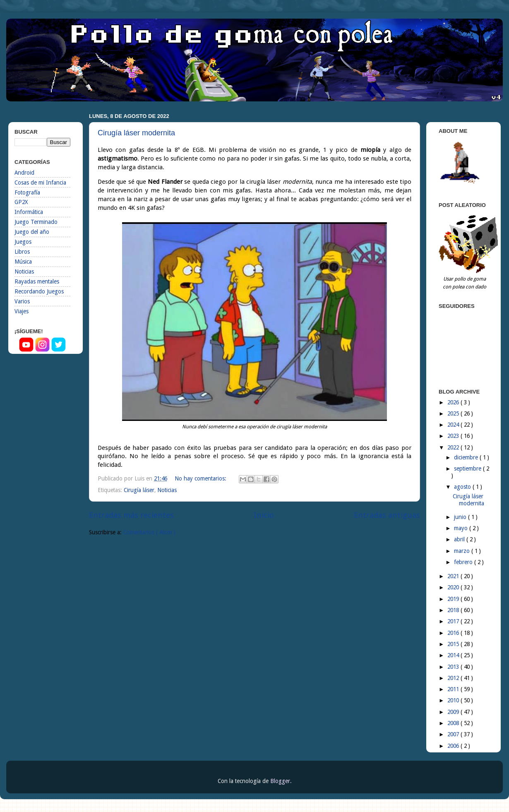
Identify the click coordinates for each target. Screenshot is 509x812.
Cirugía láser (139, 490)
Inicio (264, 515)
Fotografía (27, 192)
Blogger (280, 781)
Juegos (22, 241)
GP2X (21, 202)
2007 (454, 734)
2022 (454, 447)
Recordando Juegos (39, 291)
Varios (22, 301)
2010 (454, 700)
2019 (454, 599)
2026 (454, 402)
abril (460, 539)
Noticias (167, 490)
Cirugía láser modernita (136, 133)
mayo (461, 528)
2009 (454, 712)
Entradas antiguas (387, 515)
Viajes (21, 311)
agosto (463, 486)
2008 (454, 723)
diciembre (467, 457)
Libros (22, 251)
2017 (454, 621)
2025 (454, 413)
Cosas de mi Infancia (40, 182)
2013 (454, 666)
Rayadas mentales (36, 281)
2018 (454, 610)
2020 (454, 587)
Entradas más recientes (131, 515)
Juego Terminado (36, 222)
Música (23, 261)
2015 (454, 644)
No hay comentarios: (201, 478)
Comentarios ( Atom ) (149, 532)
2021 (454, 576)
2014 (454, 655)
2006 (454, 745)
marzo (462, 551)
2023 (454, 435)
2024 (454, 424)
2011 (454, 689)
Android (24, 172)
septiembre (468, 468)
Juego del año (31, 231)
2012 (454, 678)
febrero (464, 562)
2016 (454, 632)
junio (461, 517)
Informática (28, 212)
